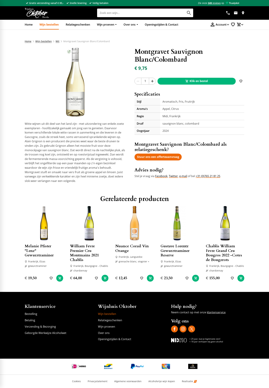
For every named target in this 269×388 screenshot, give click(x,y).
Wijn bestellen (43, 41)
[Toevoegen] (240, 81)
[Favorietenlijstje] (233, 24)
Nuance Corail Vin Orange (132, 248)
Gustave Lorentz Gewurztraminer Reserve (175, 251)
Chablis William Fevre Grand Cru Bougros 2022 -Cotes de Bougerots (224, 253)
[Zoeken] (137, 13)
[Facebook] (174, 329)
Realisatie (189, 381)
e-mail (183, 176)
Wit (57, 41)
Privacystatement (97, 381)
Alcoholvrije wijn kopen (161, 381)
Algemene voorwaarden (128, 381)
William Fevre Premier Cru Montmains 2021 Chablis (84, 253)
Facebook (161, 176)
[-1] (137, 81)
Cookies (76, 381)
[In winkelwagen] (59, 278)
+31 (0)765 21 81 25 (208, 176)
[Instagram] (183, 329)
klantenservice (216, 312)
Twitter (173, 176)
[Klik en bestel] (196, 81)
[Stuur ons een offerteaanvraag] (158, 157)
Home (28, 41)
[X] (191, 329)
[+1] (152, 81)
